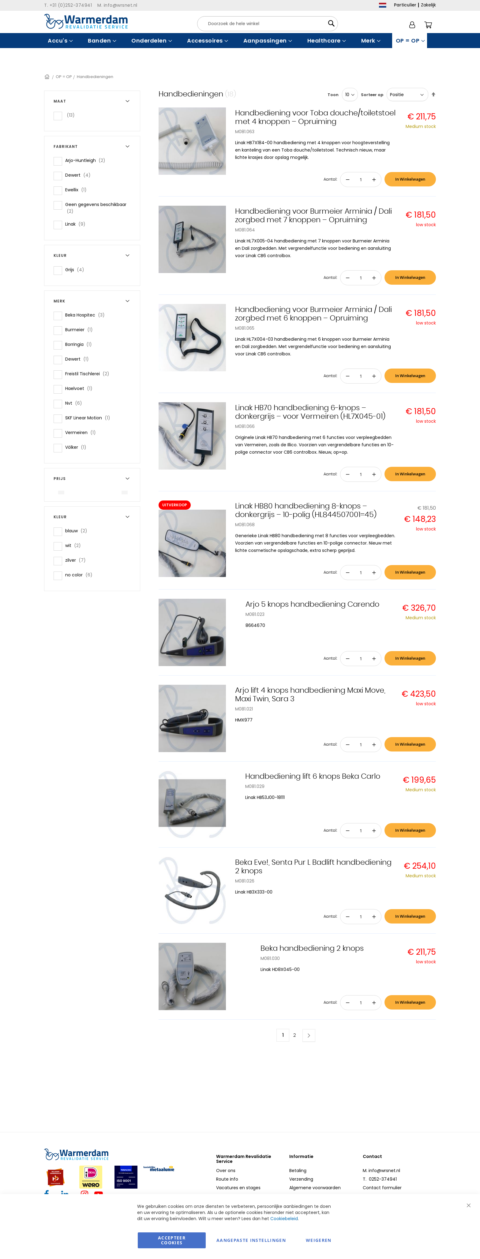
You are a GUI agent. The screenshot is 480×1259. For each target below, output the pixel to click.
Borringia (80, 344)
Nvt (75, 403)
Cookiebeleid (284, 1219)
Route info (227, 1179)
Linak (77, 224)
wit (74, 545)
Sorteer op (372, 95)
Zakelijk (428, 5)
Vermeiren (82, 432)
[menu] (240, 40)
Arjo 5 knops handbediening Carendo (312, 604)
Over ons (225, 1170)
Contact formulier (382, 1188)
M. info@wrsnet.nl (381, 1170)
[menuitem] (59, 40)
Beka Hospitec (86, 315)
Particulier (405, 5)
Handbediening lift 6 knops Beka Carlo (312, 776)
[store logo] (86, 21)
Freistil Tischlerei (89, 373)
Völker (77, 447)
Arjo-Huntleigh (87, 160)
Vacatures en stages (238, 1188)
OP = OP (64, 77)
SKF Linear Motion (89, 417)
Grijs (76, 269)
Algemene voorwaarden (315, 1188)
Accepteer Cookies (172, 1240)
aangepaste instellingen (251, 1240)
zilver (77, 560)
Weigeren (319, 1240)
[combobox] (267, 23)
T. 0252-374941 (380, 1179)
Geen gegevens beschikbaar (95, 207)
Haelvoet (80, 388)
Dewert (79, 175)
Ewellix (77, 189)
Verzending (301, 1179)
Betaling (297, 1170)
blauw (78, 530)
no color (80, 574)
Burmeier (80, 329)
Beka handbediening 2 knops (312, 948)
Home (47, 77)
